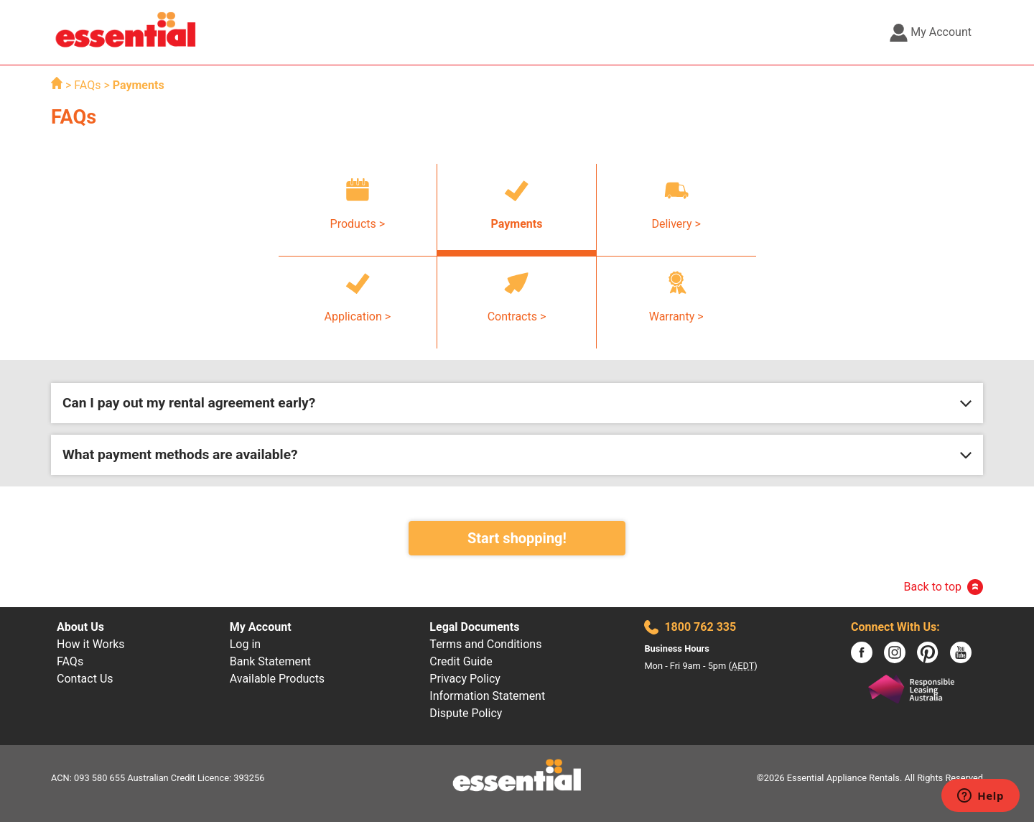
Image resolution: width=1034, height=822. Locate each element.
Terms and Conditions (485, 644)
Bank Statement (270, 661)
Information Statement (487, 696)
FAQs (88, 85)
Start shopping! (517, 538)
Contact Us (85, 678)
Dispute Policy (465, 713)
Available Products (277, 678)
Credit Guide (460, 661)
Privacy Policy (464, 678)
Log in (245, 644)
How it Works (91, 644)
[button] (517, 403)
